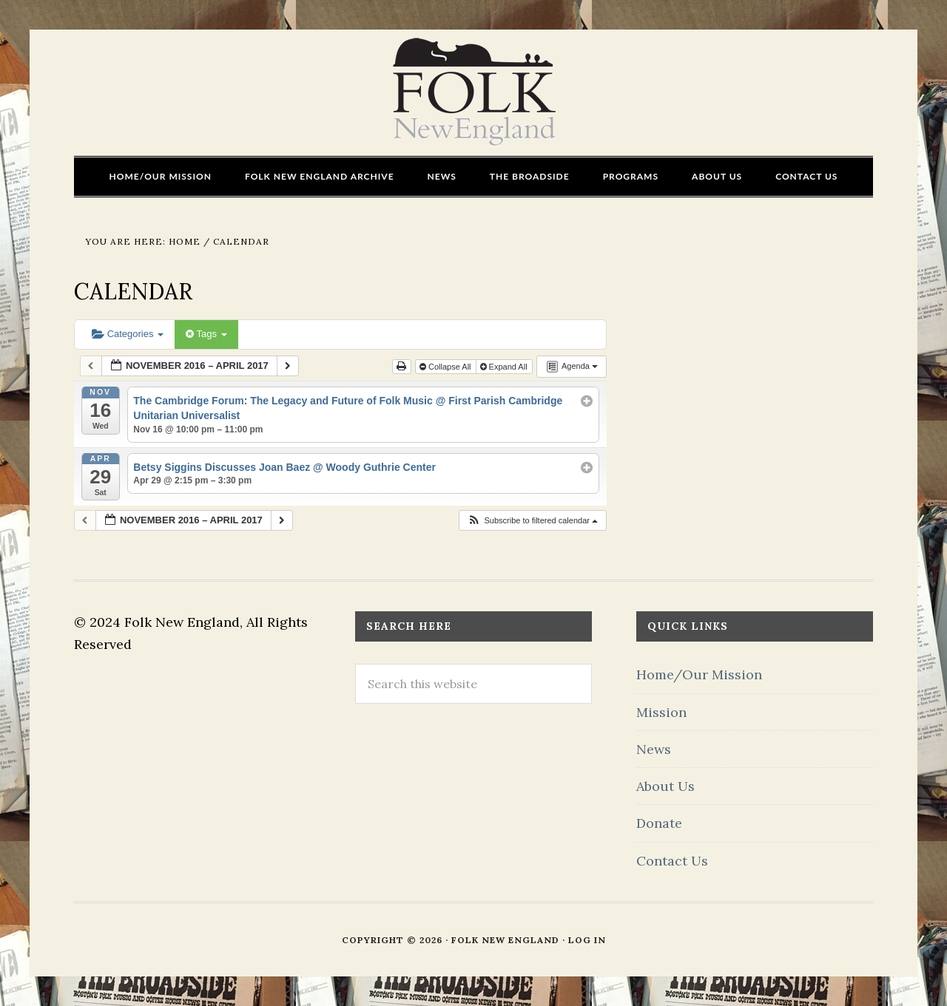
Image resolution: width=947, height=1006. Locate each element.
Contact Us (672, 860)
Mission (661, 712)
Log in (587, 939)
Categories (128, 333)
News (653, 749)
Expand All (505, 366)
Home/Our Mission (699, 674)
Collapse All (446, 366)
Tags (206, 333)
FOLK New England (474, 92)
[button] (532, 521)
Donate (659, 823)
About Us (665, 786)
